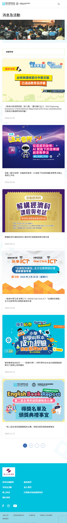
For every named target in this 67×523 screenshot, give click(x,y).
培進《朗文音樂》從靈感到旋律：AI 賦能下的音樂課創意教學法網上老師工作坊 (33, 174)
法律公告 (5, 512)
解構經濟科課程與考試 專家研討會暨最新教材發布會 (27, 236)
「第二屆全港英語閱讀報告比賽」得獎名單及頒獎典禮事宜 (29, 426)
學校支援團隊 (8, 478)
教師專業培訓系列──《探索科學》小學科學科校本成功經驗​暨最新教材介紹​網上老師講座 (33, 363)
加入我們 (27, 483)
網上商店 (6, 488)
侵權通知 (5, 515)
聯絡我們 (27, 478)
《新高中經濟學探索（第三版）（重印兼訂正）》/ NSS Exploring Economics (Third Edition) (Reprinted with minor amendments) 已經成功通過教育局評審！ (33, 109)
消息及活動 (7, 483)
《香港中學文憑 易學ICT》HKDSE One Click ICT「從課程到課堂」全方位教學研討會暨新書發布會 (33, 299)
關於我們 (6, 494)
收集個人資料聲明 (46, 512)
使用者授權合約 (18, 512)
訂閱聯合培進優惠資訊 (33, 488)
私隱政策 (32, 512)
